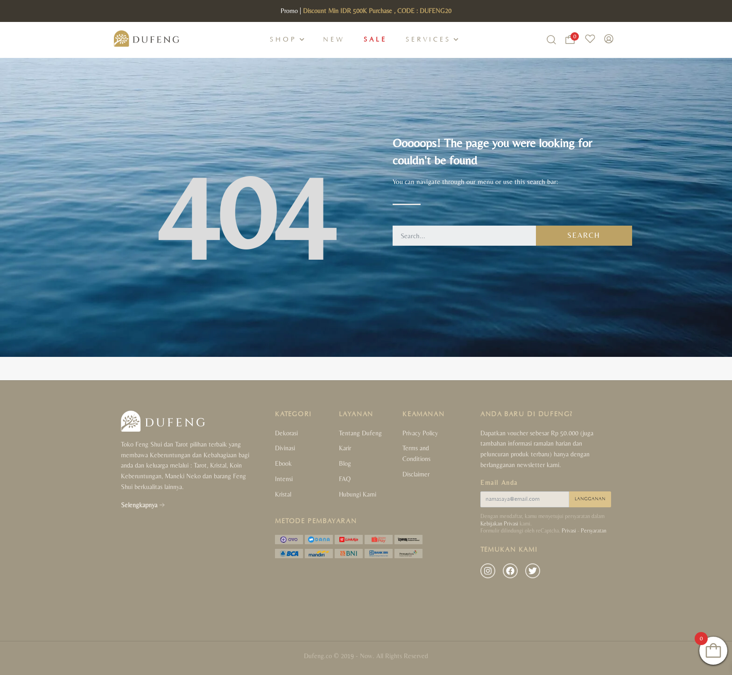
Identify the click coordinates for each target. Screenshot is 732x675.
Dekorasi (286, 433)
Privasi (569, 530)
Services (428, 39)
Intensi (284, 479)
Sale (375, 39)
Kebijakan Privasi (499, 523)
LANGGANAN (590, 499)
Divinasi (285, 448)
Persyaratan (593, 530)
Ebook (283, 463)
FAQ (345, 479)
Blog (345, 463)
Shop (283, 39)
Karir (345, 448)
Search (583, 235)
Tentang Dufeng (360, 433)
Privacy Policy (420, 433)
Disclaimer (415, 474)
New (334, 39)
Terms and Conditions (416, 453)
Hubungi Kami (357, 494)
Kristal (283, 494)
